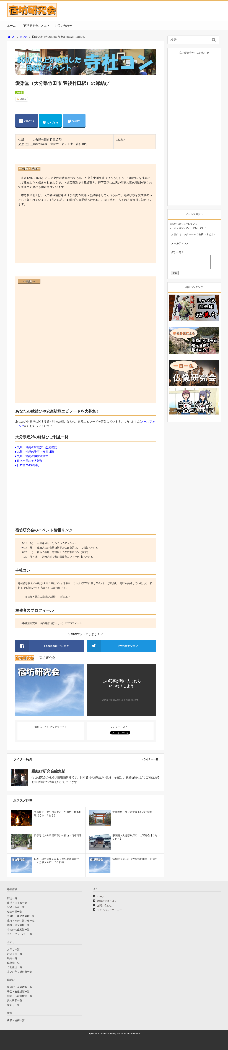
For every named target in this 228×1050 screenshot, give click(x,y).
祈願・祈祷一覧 (16, 1020)
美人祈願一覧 (14, 1000)
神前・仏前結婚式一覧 (19, 996)
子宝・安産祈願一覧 (18, 991)
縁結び (23, 99)
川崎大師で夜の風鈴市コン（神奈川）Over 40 (67, 556)
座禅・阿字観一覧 (17, 902)
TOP (11, 36)
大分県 (23, 36)
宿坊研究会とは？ (107, 901)
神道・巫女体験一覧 (18, 925)
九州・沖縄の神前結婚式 (32, 456)
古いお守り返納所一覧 (19, 971)
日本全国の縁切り (28, 465)
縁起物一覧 (13, 962)
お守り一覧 (13, 949)
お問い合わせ (63, 25)
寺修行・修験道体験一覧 (21, 916)
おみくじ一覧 (14, 953)
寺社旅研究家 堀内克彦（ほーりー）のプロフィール (52, 623)
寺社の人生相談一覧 (18, 929)
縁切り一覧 (13, 1005)
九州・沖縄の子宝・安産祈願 (35, 451)
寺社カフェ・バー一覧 (19, 934)
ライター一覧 (150, 759)
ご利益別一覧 (14, 967)
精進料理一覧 (14, 911)
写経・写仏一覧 (16, 907)
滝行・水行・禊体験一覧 (21, 920)
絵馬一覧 (12, 958)
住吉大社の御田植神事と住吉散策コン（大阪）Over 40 (67, 547)
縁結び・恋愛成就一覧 (19, 987)
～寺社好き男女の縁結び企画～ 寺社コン (46, 596)
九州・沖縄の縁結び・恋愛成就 (37, 447)
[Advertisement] (85, 235)
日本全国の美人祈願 (30, 460)
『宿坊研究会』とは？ (35, 25)
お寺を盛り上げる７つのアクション (57, 543)
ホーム (11, 25)
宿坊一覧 (12, 898)
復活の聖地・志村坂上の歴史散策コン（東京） (63, 552)
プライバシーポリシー (109, 909)
